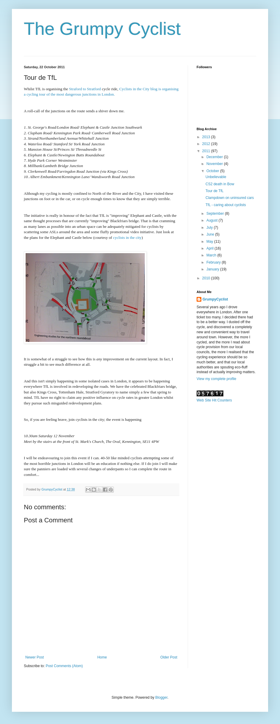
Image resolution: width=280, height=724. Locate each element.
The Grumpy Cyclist (102, 29)
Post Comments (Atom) (64, 666)
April (210, 248)
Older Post (168, 657)
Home (102, 657)
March (211, 255)
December (215, 157)
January (213, 269)
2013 (206, 137)
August (212, 220)
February (214, 262)
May (210, 241)
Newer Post (34, 657)
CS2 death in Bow (220, 184)
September (215, 213)
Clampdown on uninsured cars (230, 198)
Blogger (161, 697)
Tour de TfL (214, 191)
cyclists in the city (127, 237)
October (213, 171)
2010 (206, 278)
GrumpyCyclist (215, 299)
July (210, 227)
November (215, 164)
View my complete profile (216, 379)
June (210, 234)
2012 (206, 144)
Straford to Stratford (85, 89)
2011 (206, 151)
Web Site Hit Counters (214, 400)
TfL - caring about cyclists (226, 205)
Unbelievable (216, 177)
